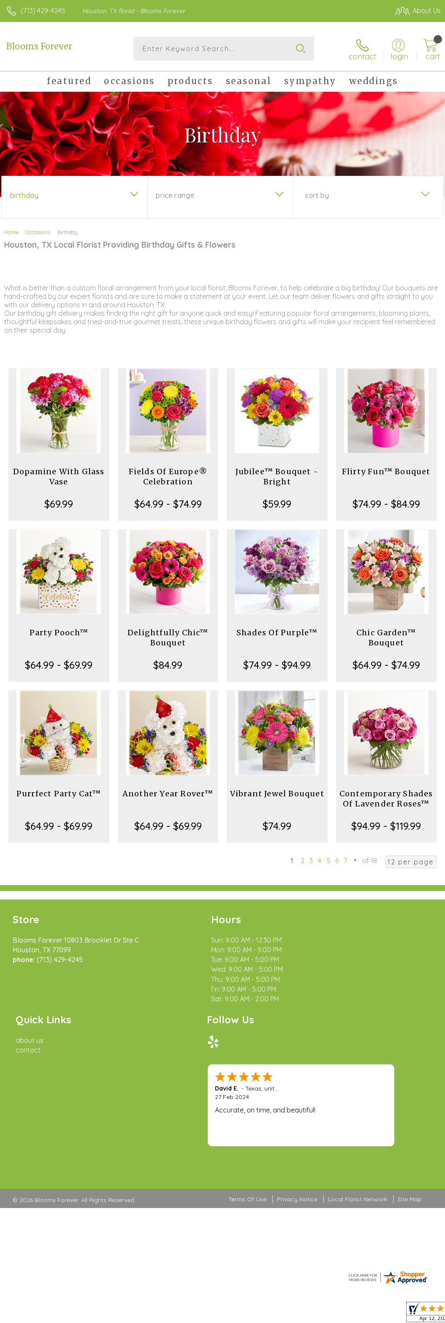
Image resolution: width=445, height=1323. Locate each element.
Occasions (37, 231)
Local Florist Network (357, 1103)
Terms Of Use (247, 1103)
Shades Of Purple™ (276, 632)
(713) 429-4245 (43, 10)
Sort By (317, 195)
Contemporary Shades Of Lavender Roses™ (386, 798)
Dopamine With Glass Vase (59, 476)
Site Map (410, 1103)
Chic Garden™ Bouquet (386, 637)
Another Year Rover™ (168, 793)
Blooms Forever (39, 46)
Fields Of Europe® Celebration (168, 476)
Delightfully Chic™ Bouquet (168, 637)
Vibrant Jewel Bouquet (277, 793)
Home (11, 231)
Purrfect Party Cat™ (58, 793)
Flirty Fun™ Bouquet (386, 471)
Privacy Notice (297, 1103)
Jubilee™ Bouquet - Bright (277, 476)
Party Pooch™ (59, 632)
